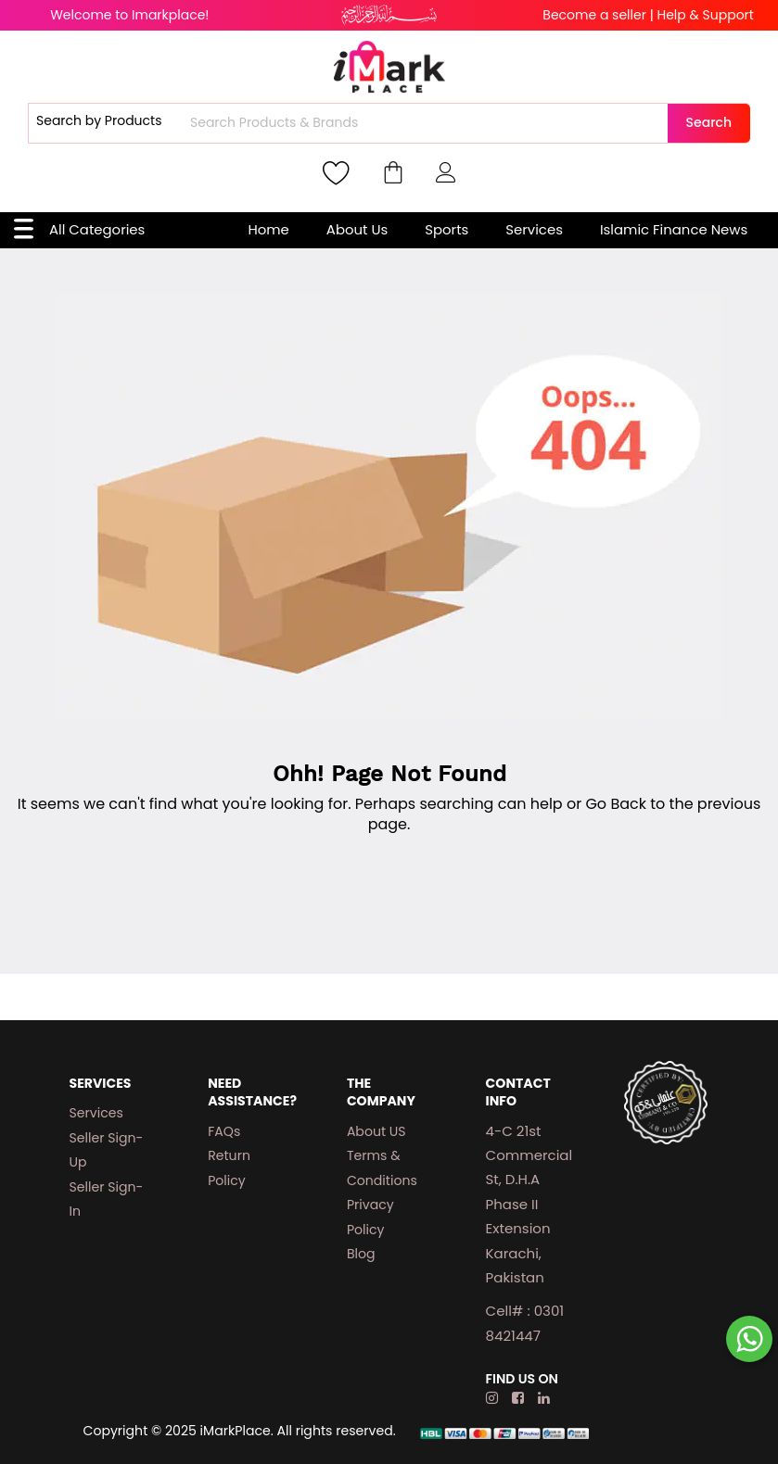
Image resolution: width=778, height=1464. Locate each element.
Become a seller (594, 15)
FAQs (224, 1131)
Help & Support (705, 15)
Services (534, 229)
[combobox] (426, 123)
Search (709, 122)
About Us (357, 229)
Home (268, 229)
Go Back (615, 803)
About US (376, 1131)
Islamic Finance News (673, 229)
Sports (446, 229)
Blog (361, 1253)
